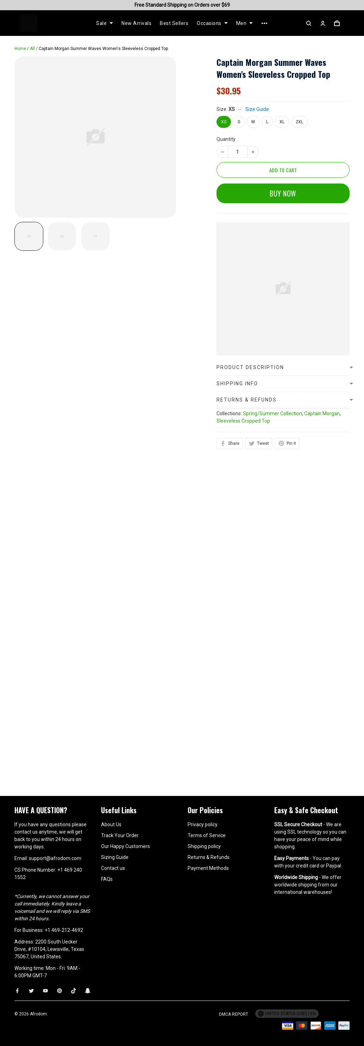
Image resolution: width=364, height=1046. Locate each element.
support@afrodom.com (55, 858)
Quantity (226, 139)
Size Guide (257, 109)
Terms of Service (207, 835)
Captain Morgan (322, 413)
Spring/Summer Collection (272, 413)
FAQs (107, 879)
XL (282, 121)
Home (20, 48)
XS (231, 109)
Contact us (113, 868)
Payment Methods (208, 868)
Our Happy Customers (125, 846)
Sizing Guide (114, 857)
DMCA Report (233, 1014)
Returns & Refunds (209, 857)
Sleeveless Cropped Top (243, 421)
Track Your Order (120, 835)
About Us (111, 824)
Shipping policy (204, 846)
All (32, 48)
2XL (299, 121)
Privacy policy (203, 824)
